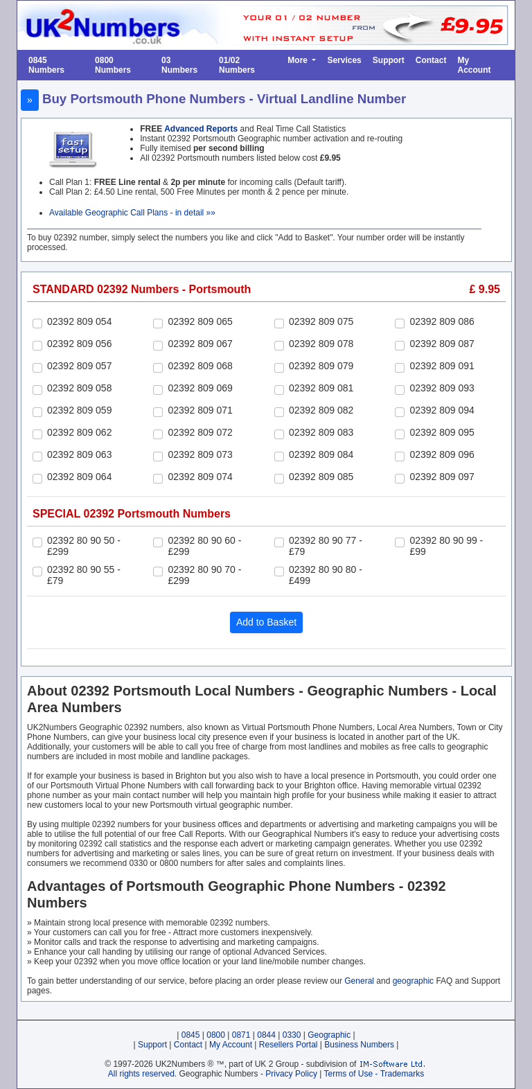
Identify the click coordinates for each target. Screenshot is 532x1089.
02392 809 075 (321, 321)
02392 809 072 (200, 432)
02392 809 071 (200, 410)
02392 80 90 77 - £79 (325, 546)
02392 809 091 (441, 365)
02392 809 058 (79, 387)
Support (389, 60)
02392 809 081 (321, 387)
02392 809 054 (79, 321)
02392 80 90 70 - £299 (204, 575)
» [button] (30, 99)
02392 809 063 (79, 454)
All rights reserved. (142, 1074)
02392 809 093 (441, 387)
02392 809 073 (200, 454)
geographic (413, 981)
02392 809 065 (200, 321)
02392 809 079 (321, 365)
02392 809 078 (321, 343)
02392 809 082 (321, 410)
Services (344, 60)
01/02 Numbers (237, 65)
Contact (431, 60)
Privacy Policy (291, 1074)
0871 (241, 1035)
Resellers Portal (288, 1045)
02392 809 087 (441, 343)
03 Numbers (179, 65)
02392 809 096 (441, 454)
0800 (215, 1035)
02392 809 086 (441, 321)
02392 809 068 (200, 365)
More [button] (298, 60)
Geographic (329, 1035)
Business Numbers (359, 1045)
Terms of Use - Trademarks (374, 1074)
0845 (190, 1035)
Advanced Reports (201, 129)
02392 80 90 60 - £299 (204, 546)
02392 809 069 (200, 387)
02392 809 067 (200, 343)
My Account (473, 65)
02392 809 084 (321, 454)
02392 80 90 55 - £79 (84, 575)
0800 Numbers (113, 65)
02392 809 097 (441, 476)
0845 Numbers (46, 65)
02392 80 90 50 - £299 (84, 546)
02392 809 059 (79, 410)
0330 (292, 1035)
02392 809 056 (79, 343)
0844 (266, 1035)
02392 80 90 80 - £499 (325, 575)
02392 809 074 (200, 476)
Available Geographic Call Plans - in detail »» (132, 213)
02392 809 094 (441, 410)
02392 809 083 (321, 432)
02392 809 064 (79, 476)
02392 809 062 (79, 432)
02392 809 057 (79, 365)
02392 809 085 (321, 476)
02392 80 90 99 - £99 (446, 546)
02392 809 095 (441, 432)
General (359, 981)
